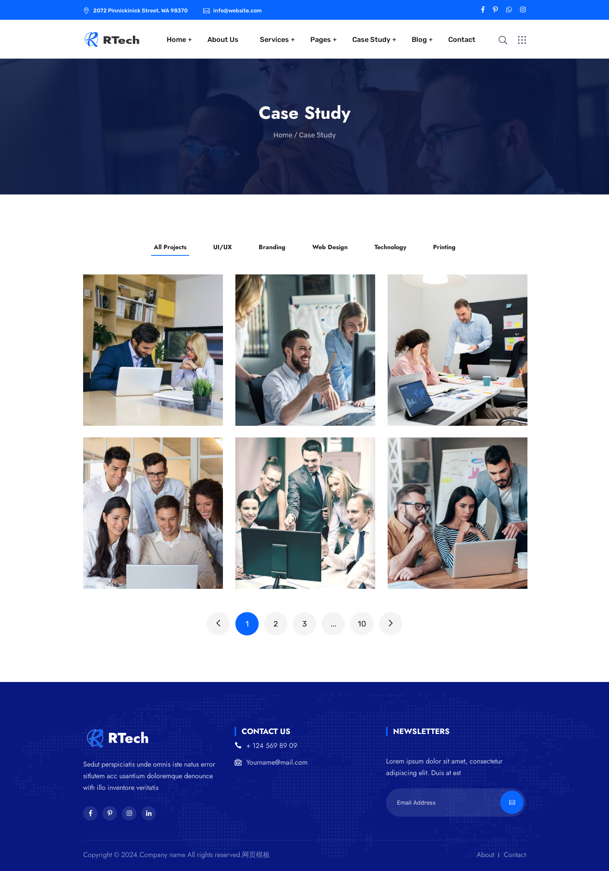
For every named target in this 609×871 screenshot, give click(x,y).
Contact (461, 39)
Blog (419, 39)
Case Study (371, 39)
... (333, 623)
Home (176, 39)
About (485, 855)
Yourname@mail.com (277, 762)
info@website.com (237, 10)
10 (362, 623)
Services (274, 39)
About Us (222, 39)
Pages (320, 39)
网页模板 (256, 855)
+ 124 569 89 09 (271, 746)
